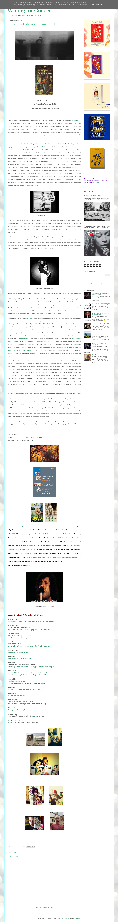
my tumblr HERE (56, 537)
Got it (103, 4)
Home (44, 903)
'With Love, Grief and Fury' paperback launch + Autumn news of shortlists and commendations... (101, 313)
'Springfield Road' (33, 534)
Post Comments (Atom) (47, 907)
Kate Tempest (29, 318)
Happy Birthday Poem (97, 354)
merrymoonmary (66, 918)
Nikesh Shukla (20, 347)
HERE (13, 534)
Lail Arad (15, 350)
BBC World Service (23, 553)
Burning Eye (43, 530)
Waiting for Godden (30, 10)
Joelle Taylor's (29, 341)
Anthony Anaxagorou (62, 347)
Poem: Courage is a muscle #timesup (101, 303)
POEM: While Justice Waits (92, 195)
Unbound (34, 541)
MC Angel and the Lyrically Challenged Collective (40, 347)
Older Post (77, 903)
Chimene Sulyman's (23, 338)
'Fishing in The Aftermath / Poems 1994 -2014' (31, 526)
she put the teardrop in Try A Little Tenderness (37, 147)
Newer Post (12, 903)
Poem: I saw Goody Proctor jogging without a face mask (100, 293)
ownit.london (96, 182)
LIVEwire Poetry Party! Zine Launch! (101, 323)
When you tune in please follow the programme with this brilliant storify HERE (54, 557)
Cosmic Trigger (12, 722)
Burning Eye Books (60, 341)
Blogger (78, 918)
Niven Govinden (73, 347)
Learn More (95, 4)
